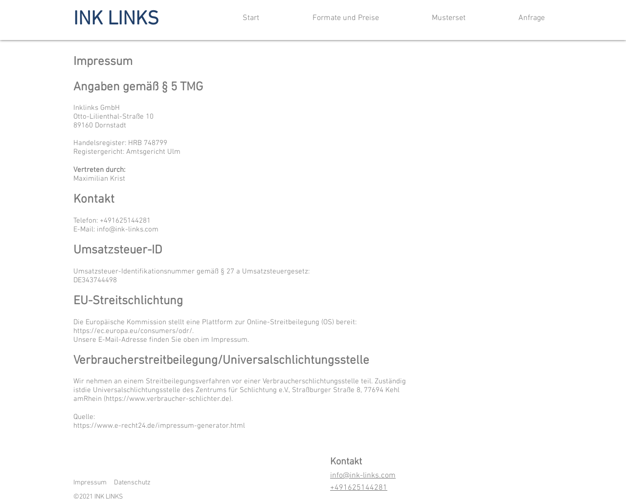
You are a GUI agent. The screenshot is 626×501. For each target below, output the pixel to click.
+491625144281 (358, 488)
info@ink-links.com (127, 229)
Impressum (90, 483)
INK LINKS (116, 19)
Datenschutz (132, 483)
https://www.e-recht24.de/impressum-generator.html (159, 425)
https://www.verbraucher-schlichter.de (167, 399)
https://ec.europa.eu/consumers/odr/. (133, 331)
